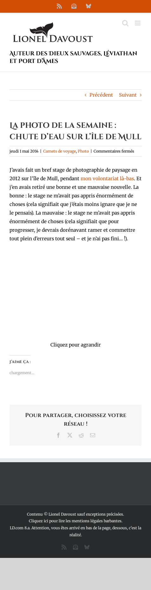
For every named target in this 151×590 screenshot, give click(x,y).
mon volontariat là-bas (107, 178)
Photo (83, 151)
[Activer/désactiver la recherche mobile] (125, 23)
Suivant (128, 95)
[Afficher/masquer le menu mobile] (138, 23)
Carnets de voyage (59, 151)
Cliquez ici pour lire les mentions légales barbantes (75, 520)
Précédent (101, 95)
